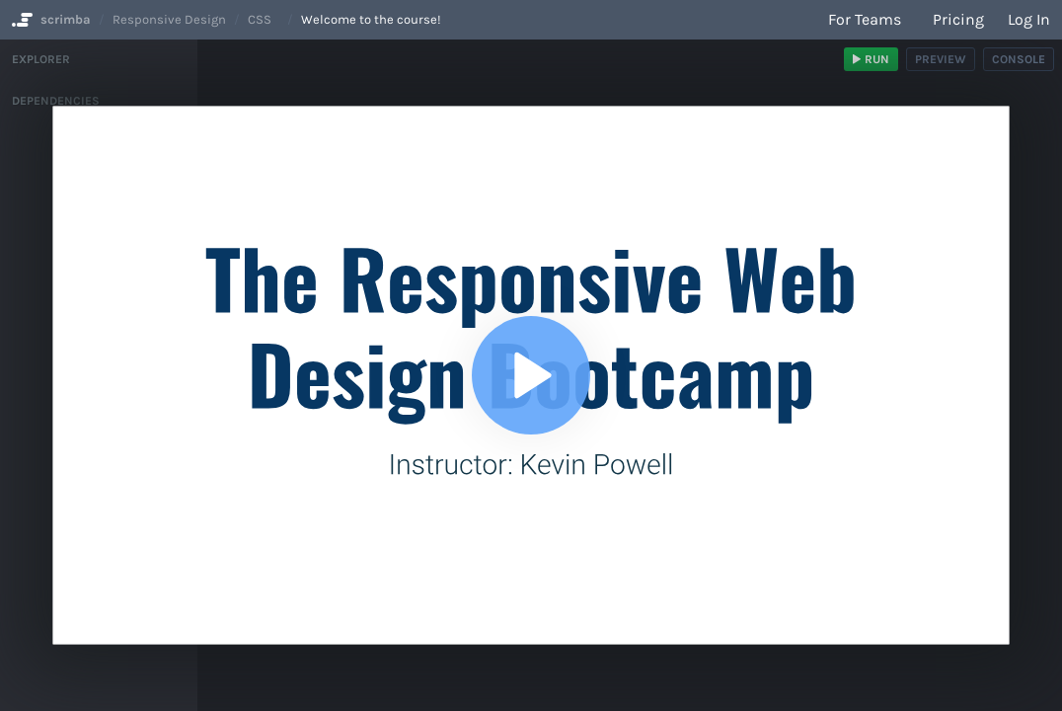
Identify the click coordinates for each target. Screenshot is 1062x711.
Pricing (958, 19)
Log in (1029, 19)
